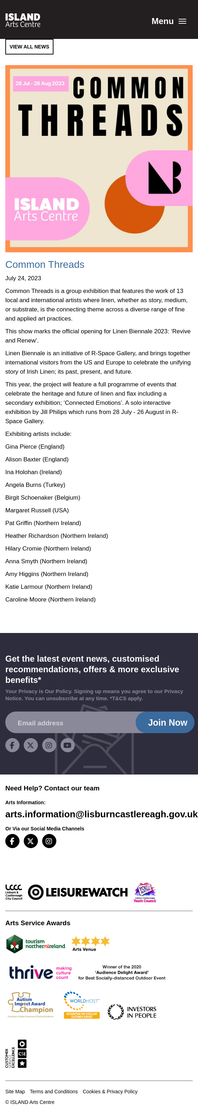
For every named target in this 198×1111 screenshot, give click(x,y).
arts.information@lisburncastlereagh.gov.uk (101, 814)
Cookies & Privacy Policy (110, 1091)
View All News (29, 47)
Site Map (15, 1091)
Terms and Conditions (54, 1091)
